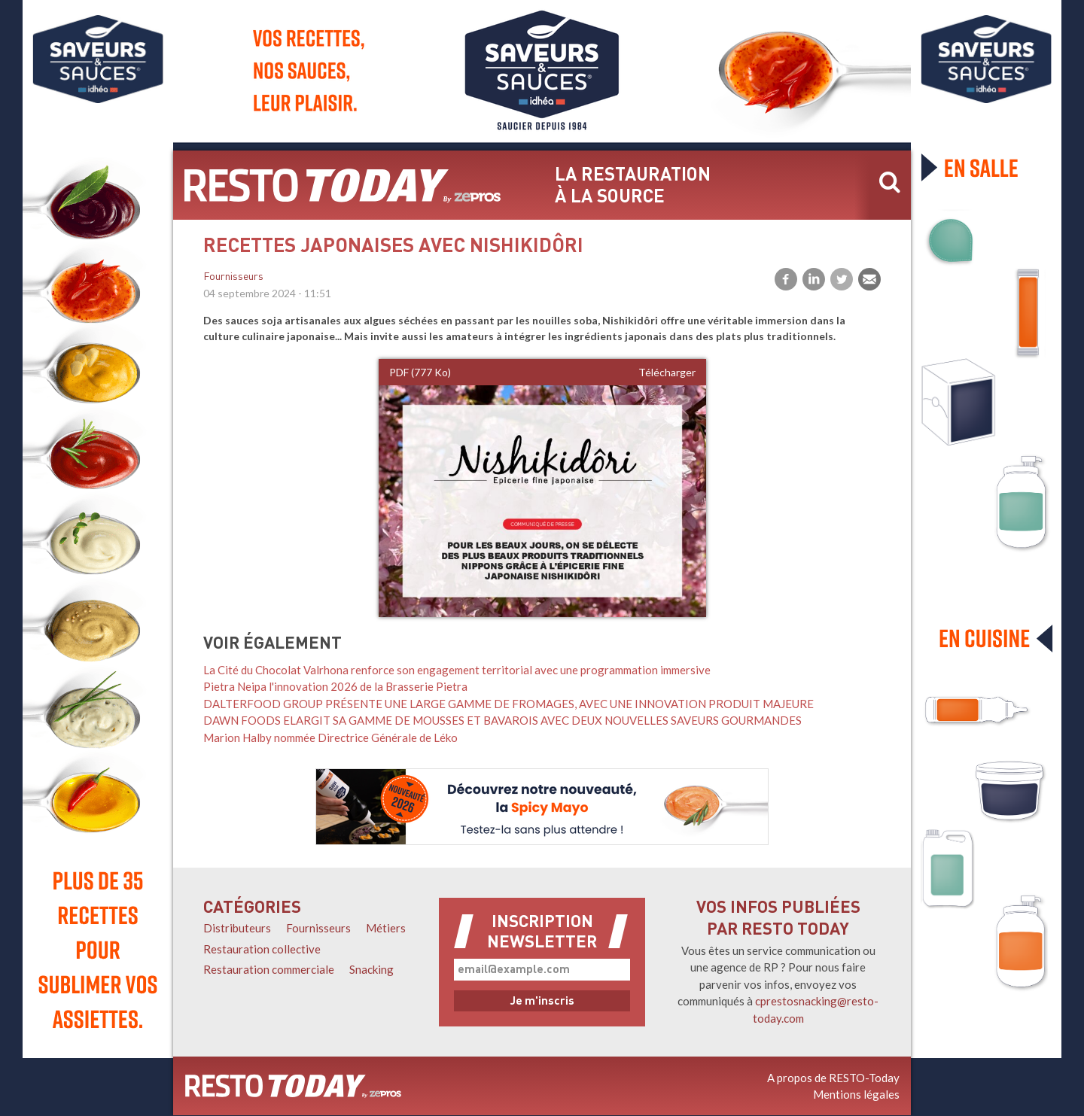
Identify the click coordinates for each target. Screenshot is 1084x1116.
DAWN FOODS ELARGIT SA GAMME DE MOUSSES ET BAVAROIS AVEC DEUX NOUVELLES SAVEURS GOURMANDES (502, 720)
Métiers (386, 928)
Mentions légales (856, 1094)
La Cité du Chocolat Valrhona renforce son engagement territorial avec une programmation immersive (457, 670)
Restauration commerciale (268, 969)
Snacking (371, 969)
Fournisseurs (233, 277)
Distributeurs (237, 928)
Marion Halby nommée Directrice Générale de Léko (330, 737)
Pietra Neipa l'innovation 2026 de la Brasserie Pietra (335, 686)
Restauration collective (262, 949)
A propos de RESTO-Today (833, 1077)
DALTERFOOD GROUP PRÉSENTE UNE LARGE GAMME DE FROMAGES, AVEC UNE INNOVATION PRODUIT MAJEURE (508, 703)
